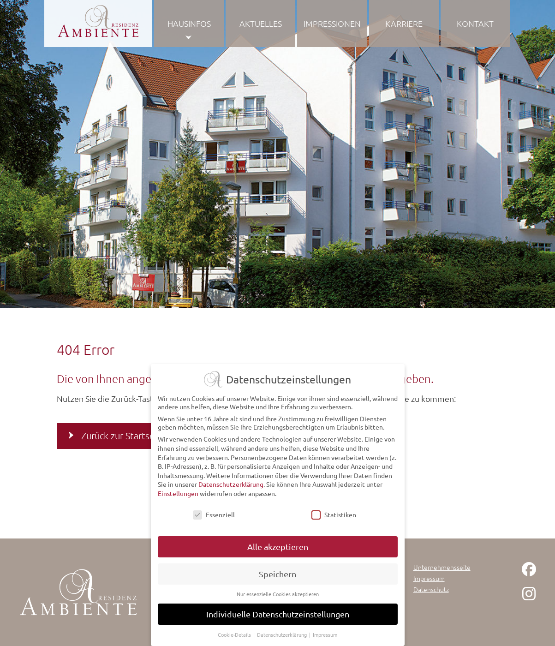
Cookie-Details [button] (235, 634)
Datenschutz (431, 589)
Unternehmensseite (442, 567)
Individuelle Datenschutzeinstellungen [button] (277, 613)
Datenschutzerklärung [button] (282, 634)
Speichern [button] (277, 574)
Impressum (429, 578)
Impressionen (332, 23)
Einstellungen (178, 493)
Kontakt (475, 23)
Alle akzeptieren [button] (277, 546)
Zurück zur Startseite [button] (123, 435)
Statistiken (333, 514)
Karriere (404, 23)
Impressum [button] (325, 634)
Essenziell (214, 514)
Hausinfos (189, 23)
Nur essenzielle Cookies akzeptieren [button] (278, 593)
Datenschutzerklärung (230, 484)
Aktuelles (260, 23)
